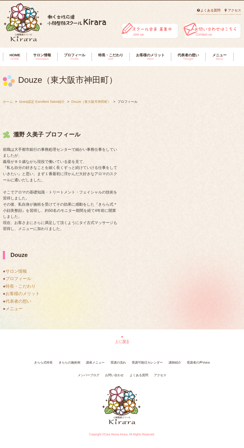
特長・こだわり (110, 57)
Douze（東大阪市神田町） (91, 102)
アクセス (234, 10)
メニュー (219, 57)
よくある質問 (210, 10)
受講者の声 (198, 362)
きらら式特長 (43, 362)
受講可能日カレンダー (147, 362)
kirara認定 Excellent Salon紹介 (42, 102)
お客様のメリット (150, 57)
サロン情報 (42, 57)
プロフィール (74, 57)
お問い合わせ (114, 375)
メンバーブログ (88, 375)
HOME (15, 57)
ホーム (8, 102)
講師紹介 (175, 362)
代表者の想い (188, 57)
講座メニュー (95, 362)
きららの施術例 (69, 362)
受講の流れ (118, 362)
